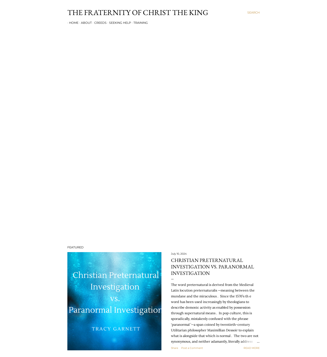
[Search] (253, 13)
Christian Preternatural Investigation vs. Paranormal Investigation (212, 266)
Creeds (99, 23)
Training (139, 23)
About (84, 23)
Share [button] (174, 347)
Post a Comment (192, 347)
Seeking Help (118, 23)
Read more (252, 347)
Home (72, 23)
